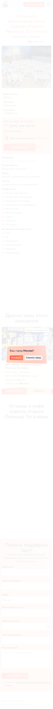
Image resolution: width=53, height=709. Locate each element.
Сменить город (33, 357)
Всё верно (16, 357)
